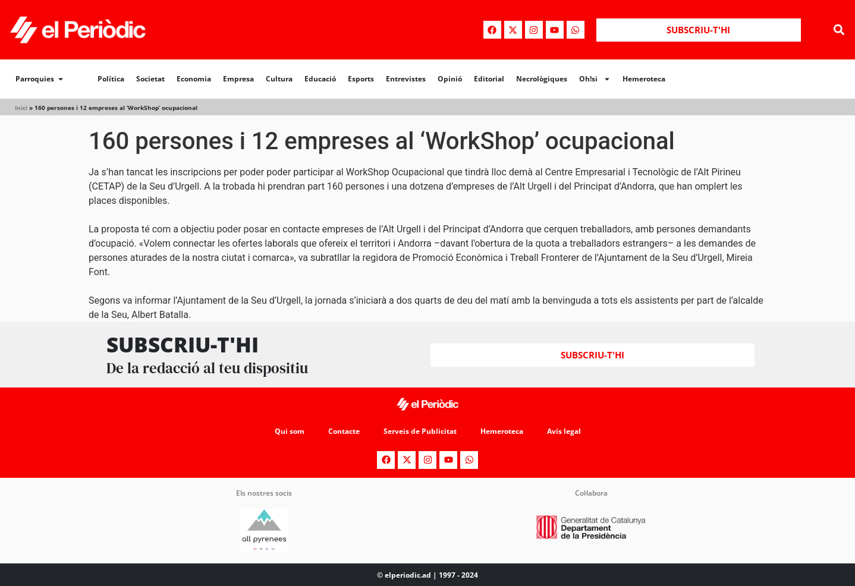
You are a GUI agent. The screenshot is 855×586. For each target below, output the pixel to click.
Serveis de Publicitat (420, 431)
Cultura (279, 79)
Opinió (450, 79)
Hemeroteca (644, 79)
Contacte (344, 431)
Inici (21, 107)
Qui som (289, 431)
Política (111, 79)
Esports (361, 79)
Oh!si (595, 79)
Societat (150, 79)
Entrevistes (406, 79)
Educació (320, 79)
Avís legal (564, 431)
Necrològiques (541, 79)
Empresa (238, 79)
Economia (194, 79)
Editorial (489, 79)
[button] (839, 30)
